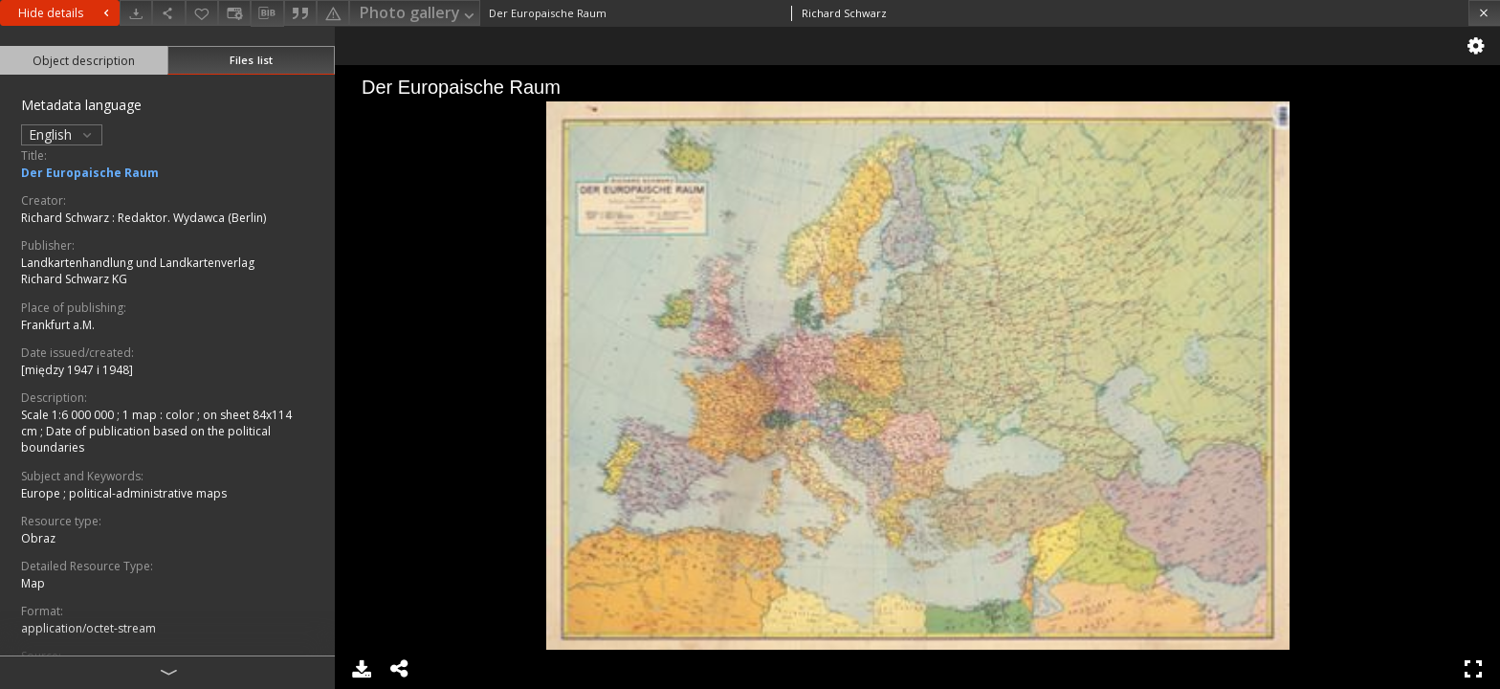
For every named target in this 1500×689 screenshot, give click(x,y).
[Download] (136, 13)
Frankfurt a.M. (58, 325)
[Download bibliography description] (267, 13)
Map (33, 583)
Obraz (38, 538)
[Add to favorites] (202, 13)
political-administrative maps (148, 493)
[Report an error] (333, 13)
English (62, 134)
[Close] (1484, 13)
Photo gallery (418, 14)
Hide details (66, 13)
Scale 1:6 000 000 (69, 415)
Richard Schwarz (66, 218)
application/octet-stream (88, 628)
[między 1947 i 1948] (77, 370)
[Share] (168, 13)
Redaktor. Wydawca (173, 218)
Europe (42, 493)
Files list (251, 60)
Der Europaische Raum (90, 173)
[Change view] (234, 13)
